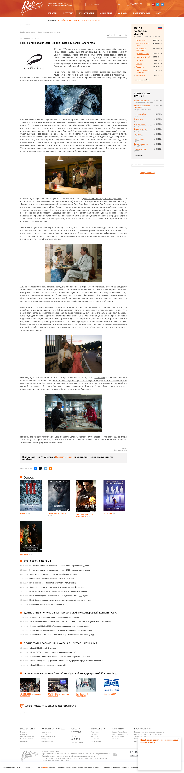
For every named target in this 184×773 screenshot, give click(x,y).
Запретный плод (140, 149)
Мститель (137, 134)
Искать (119, 4)
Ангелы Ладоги (139, 124)
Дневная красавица (141, 144)
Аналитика (106, 13)
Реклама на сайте (26, 739)
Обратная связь (47, 741)
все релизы (139, 155)
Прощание (140, 67)
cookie (45, 767)
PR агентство (27, 729)
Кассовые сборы (118, 736)
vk (162, 4)
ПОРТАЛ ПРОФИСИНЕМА (53, 729)
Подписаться (136, 4)
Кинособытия (86, 13)
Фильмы (122, 13)
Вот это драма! (141, 40)
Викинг (111, 122)
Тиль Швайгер (90, 204)
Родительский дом (140, 114)
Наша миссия (46, 732)
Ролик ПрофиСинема (48, 736)
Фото (158, 13)
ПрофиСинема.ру (147, 173)
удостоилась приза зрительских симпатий (102, 383)
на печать (120, 35)
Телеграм (71, 457)
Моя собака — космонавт (141, 49)
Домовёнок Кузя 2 (142, 54)
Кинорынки (95, 739)
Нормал (139, 64)
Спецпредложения (27, 736)
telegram (158, 4)
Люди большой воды (141, 101)
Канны (84, 20)
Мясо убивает (139, 139)
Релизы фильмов (77, 743)
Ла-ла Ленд (100, 377)
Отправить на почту (126, 35)
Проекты (23, 734)
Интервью (68, 13)
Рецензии (115, 739)
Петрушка (139, 60)
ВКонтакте (60, 457)
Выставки (57, 32)
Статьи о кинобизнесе (120, 734)
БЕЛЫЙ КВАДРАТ (65, 20)
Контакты (23, 741)
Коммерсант (138, 119)
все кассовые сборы (142, 80)
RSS (149, 4)
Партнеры (44, 734)
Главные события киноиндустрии (42, 32)
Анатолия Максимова (73, 125)
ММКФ (76, 20)
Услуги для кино (140, 736)
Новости (52, 13)
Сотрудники (45, 739)
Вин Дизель (105, 204)
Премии (94, 734)
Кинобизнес (94, 20)
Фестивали (95, 732)
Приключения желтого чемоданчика (142, 106)
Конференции (96, 741)
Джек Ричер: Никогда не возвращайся (102, 198)
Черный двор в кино (141, 129)
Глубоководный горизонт (100, 437)
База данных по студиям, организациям (149, 732)
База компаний (141, 13)
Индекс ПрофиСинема (120, 732)
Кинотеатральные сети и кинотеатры (148, 734)
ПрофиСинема (25, 32)
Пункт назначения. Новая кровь (143, 71)
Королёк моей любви (143, 57)
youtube (153, 4)
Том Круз (78, 204)
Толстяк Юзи (140, 75)
